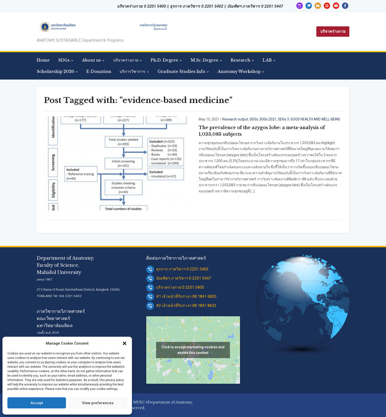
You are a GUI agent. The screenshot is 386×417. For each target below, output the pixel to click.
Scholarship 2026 (55, 71)
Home (43, 60)
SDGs (64, 60)
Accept (37, 403)
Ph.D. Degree (164, 60)
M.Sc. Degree (204, 60)
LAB (267, 60)
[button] (124, 343)
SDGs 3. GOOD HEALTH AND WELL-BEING (309, 119)
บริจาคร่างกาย (332, 31)
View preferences (97, 403)
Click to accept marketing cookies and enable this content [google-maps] (193, 350)
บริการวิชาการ (132, 71)
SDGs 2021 (267, 119)
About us (91, 60)
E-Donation (98, 71)
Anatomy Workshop (239, 71)
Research (240, 60)
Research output (235, 119)
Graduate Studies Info (181, 71)
